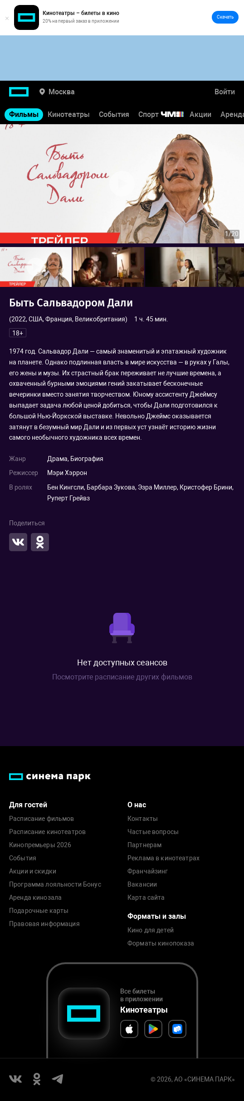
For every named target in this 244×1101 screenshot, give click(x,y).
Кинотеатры (69, 114)
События (114, 114)
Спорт (166, 114)
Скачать (225, 17)
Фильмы (24, 114)
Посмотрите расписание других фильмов (122, 677)
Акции (200, 114)
